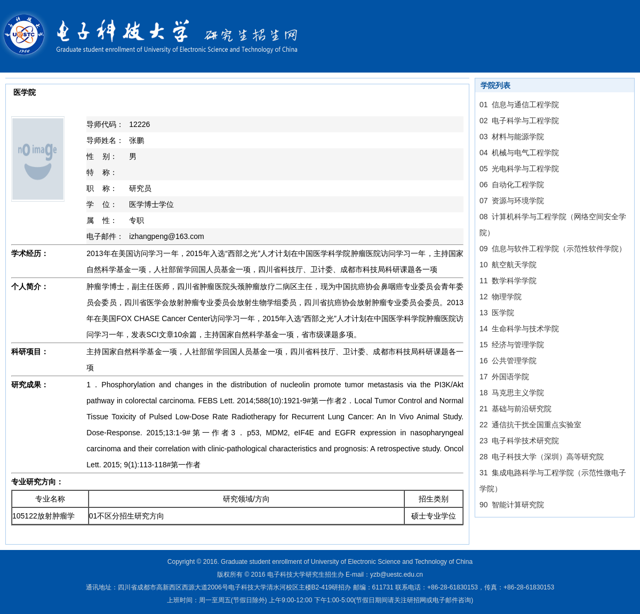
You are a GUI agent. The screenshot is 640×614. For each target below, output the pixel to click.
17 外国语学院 (504, 376)
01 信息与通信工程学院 (519, 104)
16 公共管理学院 (508, 360)
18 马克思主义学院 (511, 392)
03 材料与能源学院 (511, 136)
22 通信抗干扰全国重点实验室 (530, 424)
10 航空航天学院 (508, 264)
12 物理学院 (500, 296)
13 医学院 (496, 312)
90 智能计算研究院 (511, 504)
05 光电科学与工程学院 (519, 168)
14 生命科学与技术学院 (519, 328)
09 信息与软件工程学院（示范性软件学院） (552, 248)
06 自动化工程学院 (511, 184)
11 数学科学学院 (508, 280)
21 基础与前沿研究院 (515, 408)
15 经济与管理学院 (511, 344)
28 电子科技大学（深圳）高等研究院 (541, 456)
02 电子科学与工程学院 (519, 120)
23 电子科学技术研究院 (519, 440)
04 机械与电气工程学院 (519, 152)
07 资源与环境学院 (511, 200)
